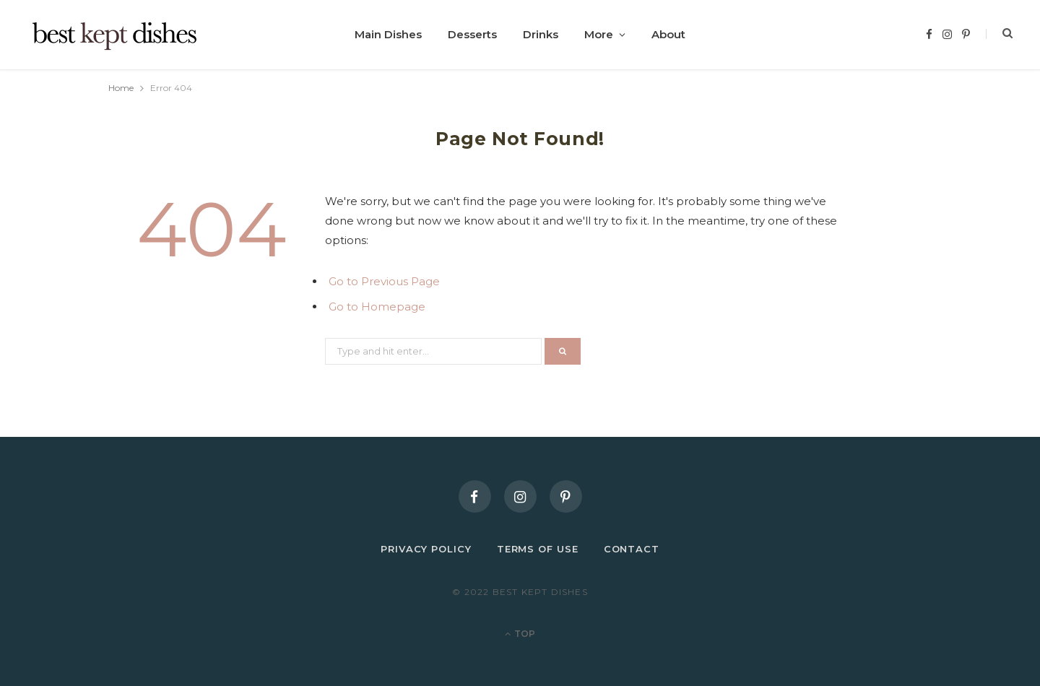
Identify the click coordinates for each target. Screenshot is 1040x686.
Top (520, 633)
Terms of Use (537, 549)
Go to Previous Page (384, 281)
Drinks (540, 34)
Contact (631, 549)
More (598, 34)
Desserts (472, 34)
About (668, 34)
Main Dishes (388, 34)
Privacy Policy (426, 549)
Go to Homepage (377, 306)
